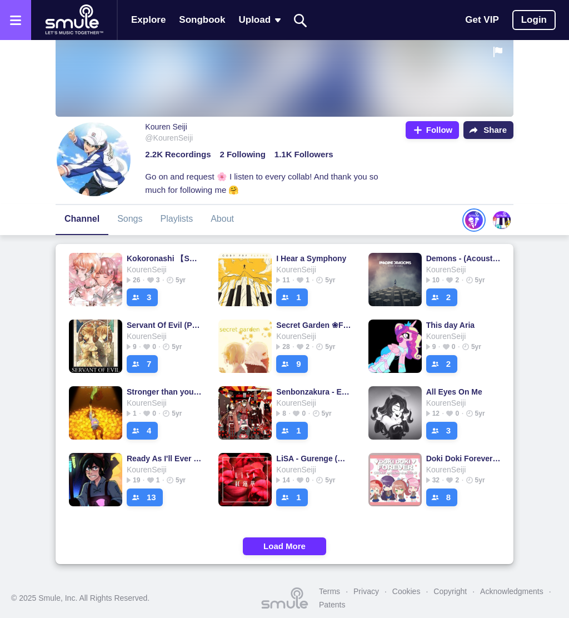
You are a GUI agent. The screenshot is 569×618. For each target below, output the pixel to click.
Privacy (366, 591)
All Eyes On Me (454, 391)
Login (534, 19)
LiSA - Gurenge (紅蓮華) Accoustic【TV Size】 (313, 458)
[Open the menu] (15, 20)
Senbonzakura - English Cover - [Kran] (313, 391)
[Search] (301, 20)
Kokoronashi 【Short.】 (164, 258)
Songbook (202, 19)
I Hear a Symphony (311, 258)
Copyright (450, 591)
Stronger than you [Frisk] (164, 391)
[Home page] (73, 20)
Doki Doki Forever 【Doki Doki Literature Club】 (463, 458)
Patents (332, 604)
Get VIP (481, 19)
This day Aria (450, 325)
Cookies (406, 591)
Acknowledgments (511, 591)
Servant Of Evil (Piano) (164, 325)
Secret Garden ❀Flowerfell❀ (313, 325)
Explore (148, 19)
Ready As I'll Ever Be (164, 458)
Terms (329, 591)
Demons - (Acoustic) (463, 258)
